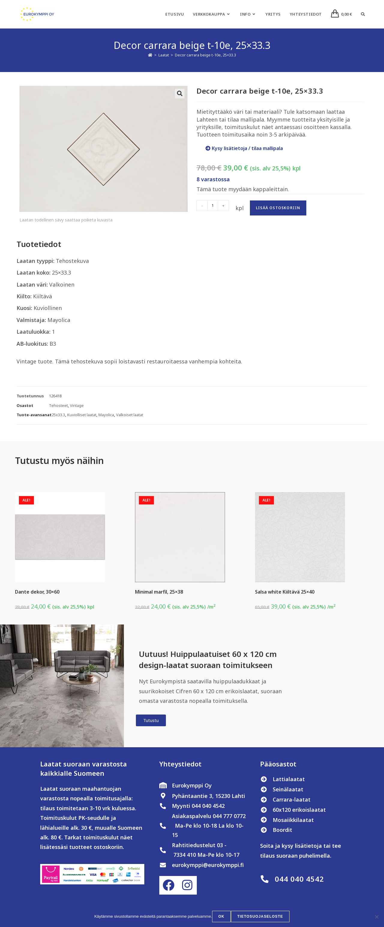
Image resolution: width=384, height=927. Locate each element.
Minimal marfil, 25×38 (159, 591)
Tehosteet (58, 405)
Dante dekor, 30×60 (37, 591)
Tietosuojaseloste (260, 917)
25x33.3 (58, 414)
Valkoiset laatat (129, 414)
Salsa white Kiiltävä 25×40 (284, 591)
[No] (377, 917)
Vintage (77, 405)
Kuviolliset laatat (81, 414)
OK (222, 917)
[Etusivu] (150, 55)
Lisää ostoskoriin (278, 207)
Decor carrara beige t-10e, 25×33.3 (205, 55)
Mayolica (106, 414)
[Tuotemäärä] (212, 205)
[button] (179, 93)
